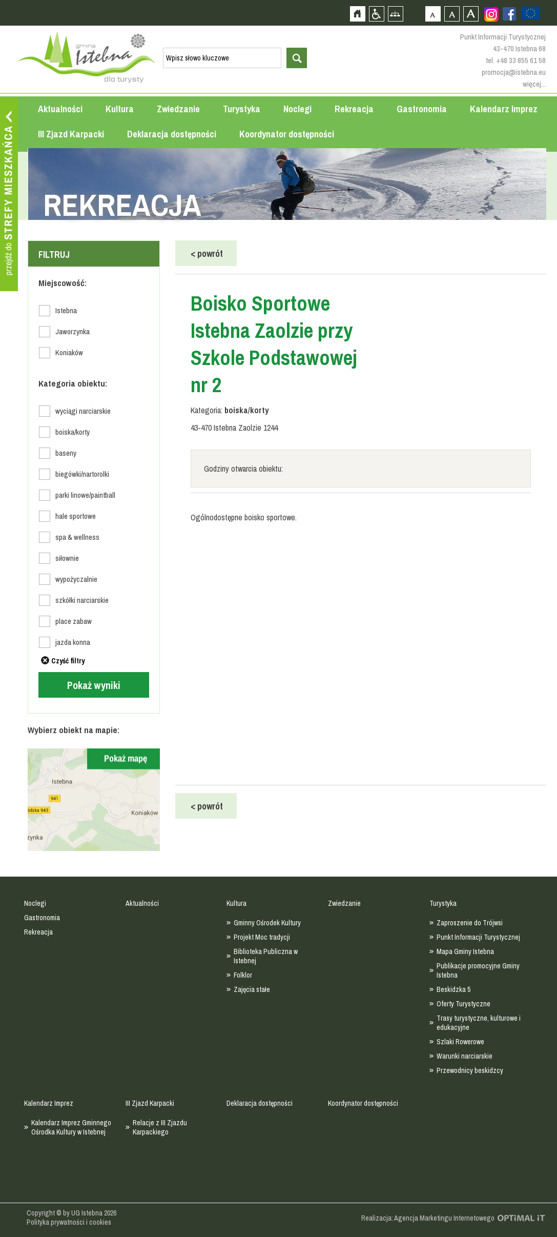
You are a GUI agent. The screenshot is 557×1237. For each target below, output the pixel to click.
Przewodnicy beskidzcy (470, 1070)
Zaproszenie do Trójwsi (470, 922)
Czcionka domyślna (432, 13)
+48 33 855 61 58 (521, 60)
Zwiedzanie (178, 109)
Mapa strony (395, 13)
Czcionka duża (470, 13)
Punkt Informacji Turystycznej (478, 937)
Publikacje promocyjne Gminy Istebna (478, 970)
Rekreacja (354, 109)
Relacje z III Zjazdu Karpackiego (160, 1127)
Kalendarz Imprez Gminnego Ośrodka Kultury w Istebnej (71, 1127)
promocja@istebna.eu (514, 72)
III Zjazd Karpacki (71, 134)
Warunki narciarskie (464, 1056)
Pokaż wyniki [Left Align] (93, 685)
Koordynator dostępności (286, 134)
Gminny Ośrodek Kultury (267, 922)
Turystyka (241, 109)
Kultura (120, 109)
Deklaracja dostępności (171, 134)
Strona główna (357, 13)
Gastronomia (422, 109)
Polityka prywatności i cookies (69, 1222)
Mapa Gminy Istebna (465, 951)
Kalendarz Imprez (504, 109)
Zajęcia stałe (252, 989)
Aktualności (60, 109)
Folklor (243, 975)
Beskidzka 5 (453, 989)
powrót (207, 253)
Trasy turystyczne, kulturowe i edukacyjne (479, 1022)
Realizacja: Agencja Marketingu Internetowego (427, 1218)
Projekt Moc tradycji (262, 937)
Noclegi (297, 109)
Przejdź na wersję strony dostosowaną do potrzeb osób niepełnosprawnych (376, 13)
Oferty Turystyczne (463, 1003)
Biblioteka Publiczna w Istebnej (266, 956)
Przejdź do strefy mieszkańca (9, 194)
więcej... (534, 83)
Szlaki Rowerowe (460, 1041)
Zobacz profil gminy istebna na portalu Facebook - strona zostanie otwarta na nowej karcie (509, 14)
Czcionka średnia (451, 13)
